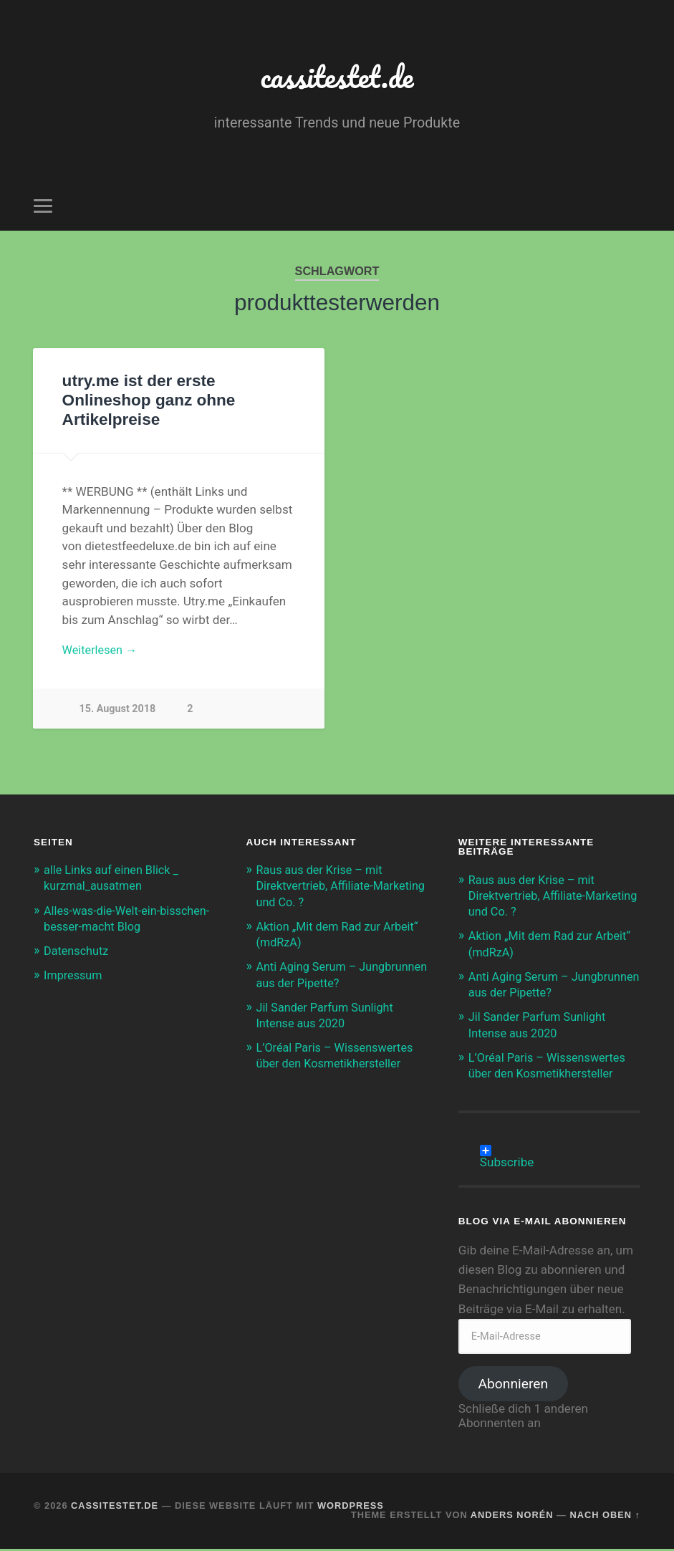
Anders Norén (512, 1517)
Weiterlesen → (101, 651)
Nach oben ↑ (604, 1517)
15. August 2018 (118, 711)
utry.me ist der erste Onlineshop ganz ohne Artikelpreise (148, 400)
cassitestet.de (337, 75)
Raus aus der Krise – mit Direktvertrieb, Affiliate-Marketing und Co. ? (322, 888)
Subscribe (507, 1152)
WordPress (350, 1507)
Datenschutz (78, 953)
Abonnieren (513, 1386)
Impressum (74, 977)
